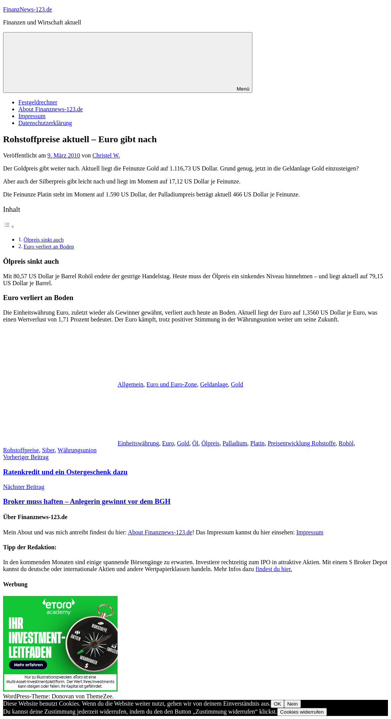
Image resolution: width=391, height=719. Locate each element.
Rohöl (346, 443)
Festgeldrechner (37, 102)
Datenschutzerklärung (45, 123)
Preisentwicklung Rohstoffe (302, 443)
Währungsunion (77, 450)
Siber (48, 450)
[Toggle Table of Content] (9, 226)
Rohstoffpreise (21, 450)
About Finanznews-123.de (50, 109)
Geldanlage (214, 384)
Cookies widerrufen (302, 712)
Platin (257, 443)
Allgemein (131, 384)
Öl (195, 443)
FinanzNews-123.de (27, 9)
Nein (292, 704)
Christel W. (106, 155)
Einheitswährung (138, 443)
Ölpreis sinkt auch (44, 240)
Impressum (31, 116)
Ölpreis (211, 443)
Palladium (235, 443)
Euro (168, 443)
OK (277, 704)
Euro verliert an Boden (49, 246)
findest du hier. (273, 569)
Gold (237, 384)
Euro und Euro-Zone (172, 384)
